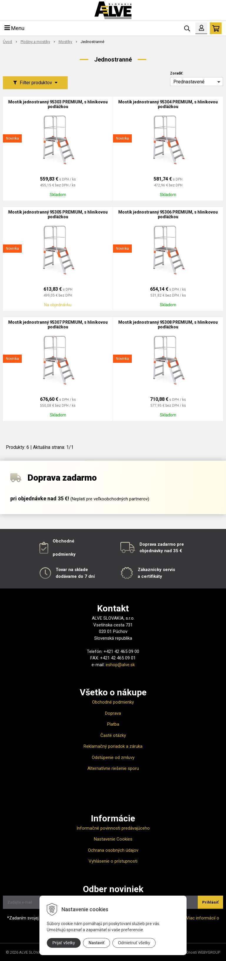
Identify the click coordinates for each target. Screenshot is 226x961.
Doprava (113, 713)
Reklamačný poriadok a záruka (113, 746)
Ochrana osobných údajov (113, 850)
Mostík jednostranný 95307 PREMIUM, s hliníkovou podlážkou (58, 324)
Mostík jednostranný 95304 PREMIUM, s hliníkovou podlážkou (168, 104)
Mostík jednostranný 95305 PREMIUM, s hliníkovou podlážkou (58, 214)
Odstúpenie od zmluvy (113, 757)
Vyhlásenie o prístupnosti (113, 861)
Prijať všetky (63, 942)
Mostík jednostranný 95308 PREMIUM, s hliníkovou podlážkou (168, 324)
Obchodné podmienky (113, 702)
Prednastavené (189, 82)
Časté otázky (113, 735)
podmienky (64, 554)
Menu (14, 28)
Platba (113, 724)
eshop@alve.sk (120, 664)
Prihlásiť (210, 902)
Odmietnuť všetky (134, 942)
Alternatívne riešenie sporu (113, 768)
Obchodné (63, 541)
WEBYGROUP (209, 952)
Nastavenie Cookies (113, 839)
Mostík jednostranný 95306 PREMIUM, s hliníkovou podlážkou (168, 214)
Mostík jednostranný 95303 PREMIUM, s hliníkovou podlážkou (58, 104)
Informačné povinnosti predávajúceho (113, 828)
